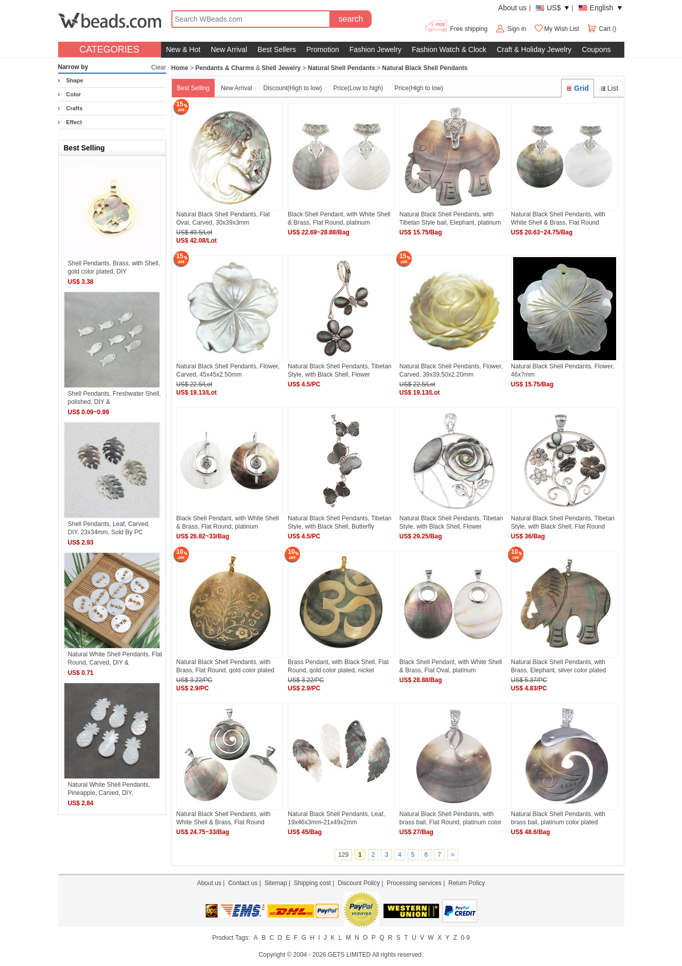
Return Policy (466, 883)
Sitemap (276, 883)
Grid (577, 88)
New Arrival (229, 49)
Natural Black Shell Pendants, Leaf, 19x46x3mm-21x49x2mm (336, 817)
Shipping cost (312, 883)
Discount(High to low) (293, 88)
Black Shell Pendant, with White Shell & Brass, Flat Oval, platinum (450, 665)
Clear (158, 67)
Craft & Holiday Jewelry (534, 49)
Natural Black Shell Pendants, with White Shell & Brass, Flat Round (558, 218)
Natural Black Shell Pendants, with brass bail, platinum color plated (558, 817)
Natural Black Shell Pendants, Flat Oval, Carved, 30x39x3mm (223, 218)
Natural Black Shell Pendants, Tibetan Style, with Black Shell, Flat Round (563, 522)
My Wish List (556, 28)
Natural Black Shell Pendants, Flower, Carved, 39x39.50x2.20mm (451, 370)
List (608, 88)
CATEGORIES (109, 49)
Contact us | (246, 883)
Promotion (322, 49)
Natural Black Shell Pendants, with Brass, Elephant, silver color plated (558, 665)
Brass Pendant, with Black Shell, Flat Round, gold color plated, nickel (338, 665)
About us (512, 8)
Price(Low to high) (358, 88)
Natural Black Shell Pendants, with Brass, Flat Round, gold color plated (225, 665)
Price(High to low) (418, 88)
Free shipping (455, 28)
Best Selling (193, 88)
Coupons (596, 49)
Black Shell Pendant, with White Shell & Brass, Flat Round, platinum (339, 218)
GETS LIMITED (349, 954)
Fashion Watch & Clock (449, 49)
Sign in (516, 28)
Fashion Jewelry (375, 49)
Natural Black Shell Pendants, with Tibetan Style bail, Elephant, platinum (450, 218)
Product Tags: (231, 937)
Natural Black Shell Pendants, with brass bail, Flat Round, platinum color (450, 817)
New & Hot (183, 49)
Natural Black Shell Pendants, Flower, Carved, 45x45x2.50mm (227, 370)
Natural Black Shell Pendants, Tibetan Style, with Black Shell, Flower (339, 370)
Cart (599, 28)
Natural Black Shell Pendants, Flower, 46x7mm (563, 370)
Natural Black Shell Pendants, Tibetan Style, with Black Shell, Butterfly (339, 522)
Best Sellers (276, 49)
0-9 (465, 937)
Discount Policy (359, 883)
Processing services (414, 883)
